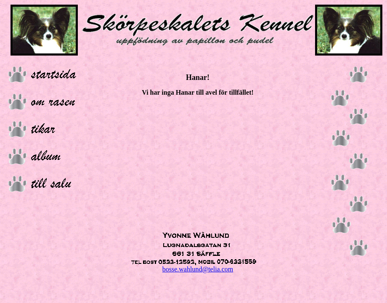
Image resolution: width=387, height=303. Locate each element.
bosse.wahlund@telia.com (197, 269)
